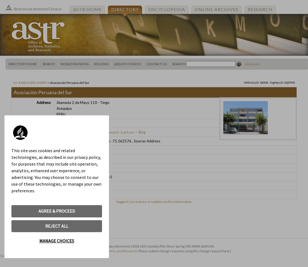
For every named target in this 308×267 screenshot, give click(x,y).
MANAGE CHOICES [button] (56, 241)
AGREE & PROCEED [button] (56, 211)
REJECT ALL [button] (56, 226)
